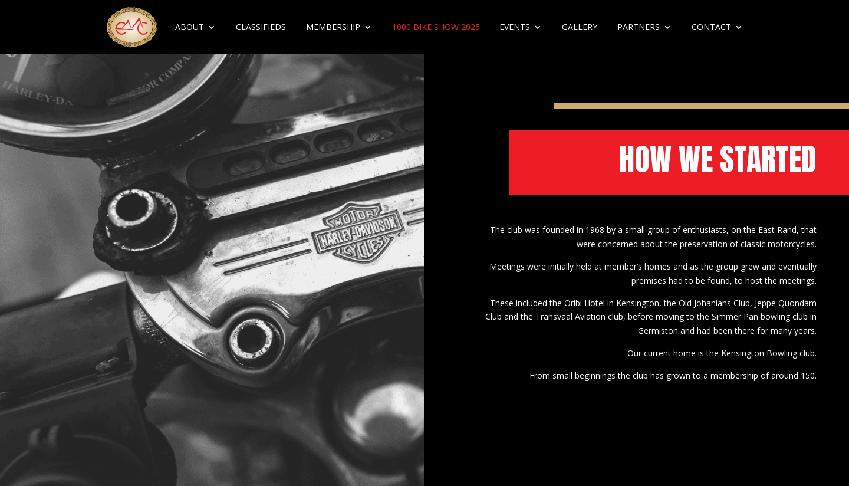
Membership (333, 26)
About (189, 26)
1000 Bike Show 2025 (436, 26)
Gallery (579, 26)
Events (514, 26)
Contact (711, 26)
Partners (638, 26)
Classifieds (261, 26)
